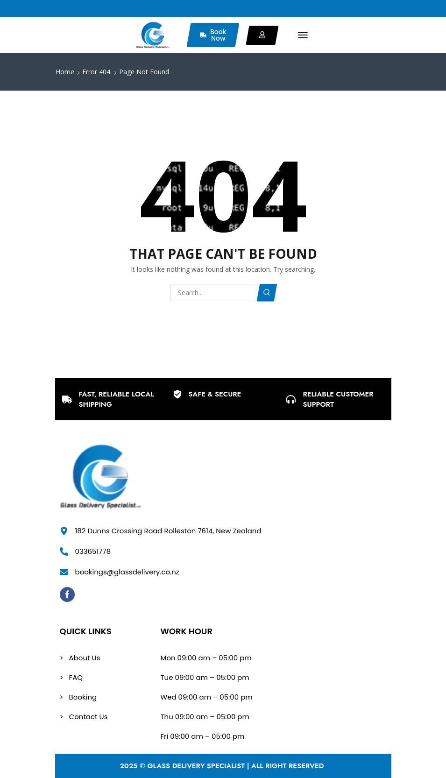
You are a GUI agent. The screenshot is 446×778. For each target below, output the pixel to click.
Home (65, 71)
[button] (303, 35)
